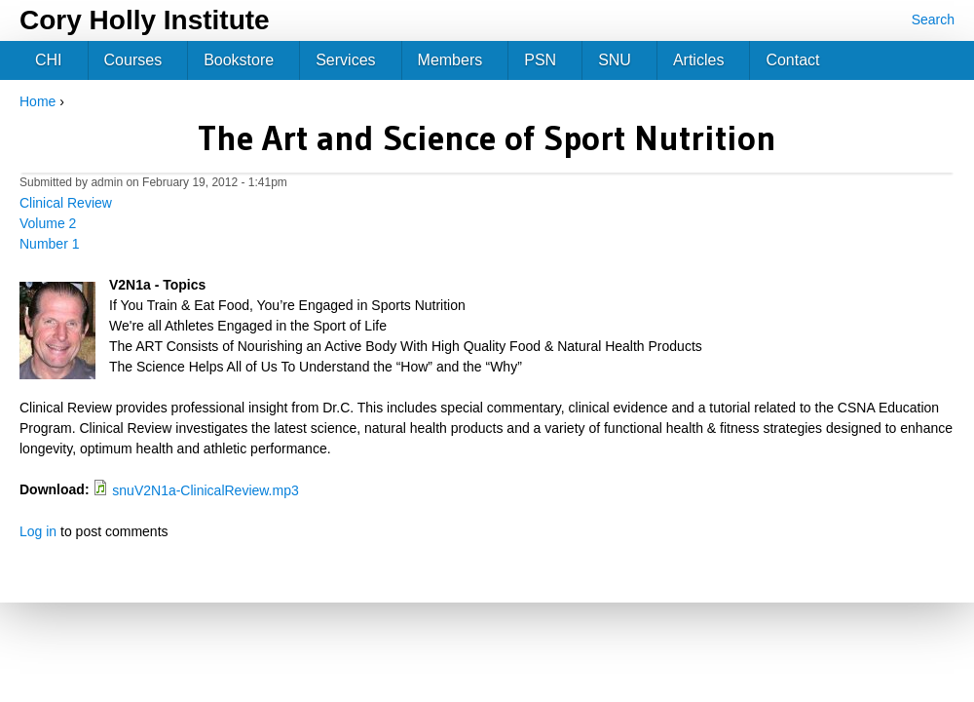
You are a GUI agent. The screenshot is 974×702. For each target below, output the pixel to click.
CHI (48, 60)
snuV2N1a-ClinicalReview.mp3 (205, 490)
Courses (133, 60)
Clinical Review (65, 203)
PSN (540, 60)
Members (450, 60)
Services (345, 60)
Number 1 (49, 244)
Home (37, 101)
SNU (614, 60)
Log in (37, 531)
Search (933, 19)
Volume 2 (47, 223)
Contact (792, 60)
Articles (698, 60)
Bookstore (239, 60)
